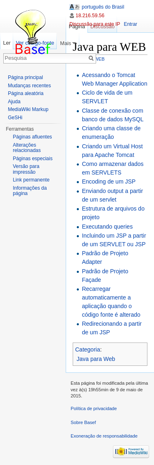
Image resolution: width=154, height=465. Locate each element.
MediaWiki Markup (28, 109)
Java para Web (96, 359)
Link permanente (31, 180)
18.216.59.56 (90, 15)
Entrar (130, 24)
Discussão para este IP (94, 24)
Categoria (87, 349)
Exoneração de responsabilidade (104, 435)
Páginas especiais (33, 158)
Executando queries (107, 226)
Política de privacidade (94, 408)
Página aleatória (26, 93)
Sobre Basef (83, 422)
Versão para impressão (26, 169)
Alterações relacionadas (27, 148)
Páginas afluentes (32, 137)
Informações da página (30, 191)
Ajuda (14, 101)
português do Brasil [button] (103, 7)
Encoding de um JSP (109, 181)
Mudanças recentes (29, 85)
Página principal (25, 77)
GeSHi (15, 117)
